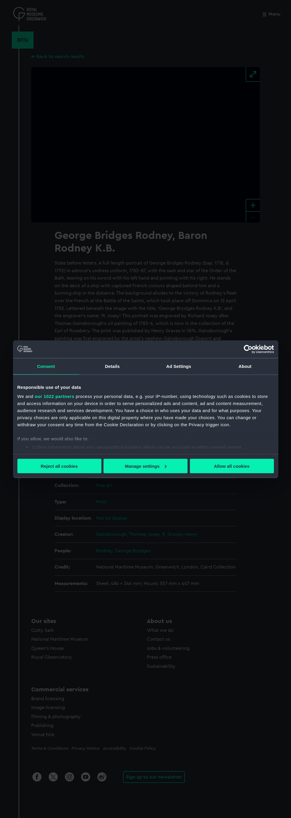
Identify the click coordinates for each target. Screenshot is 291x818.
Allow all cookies (232, 465)
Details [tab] (112, 365)
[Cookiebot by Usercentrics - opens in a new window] (248, 349)
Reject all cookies (59, 465)
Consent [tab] (46, 365)
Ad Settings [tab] (178, 365)
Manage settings (146, 465)
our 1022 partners (54, 396)
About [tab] (245, 365)
